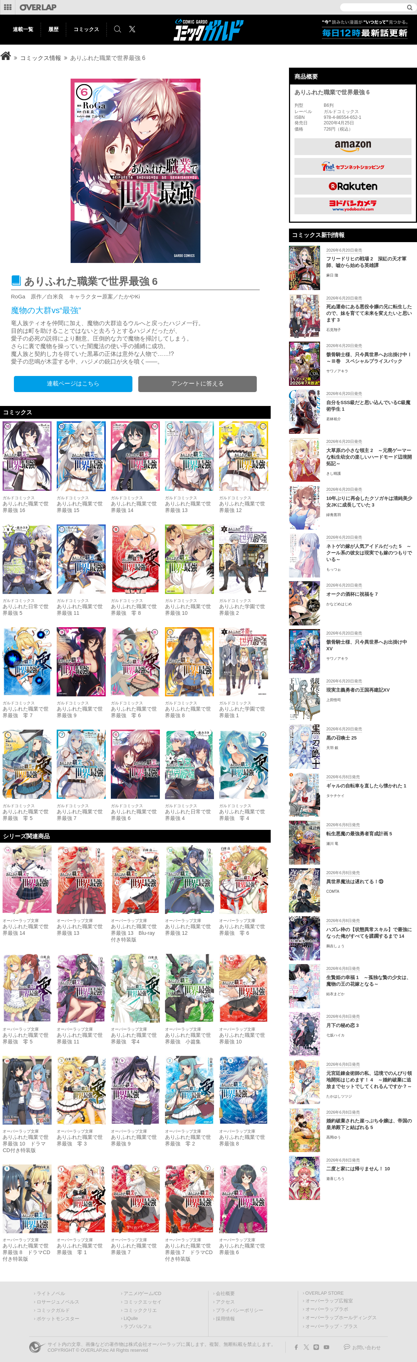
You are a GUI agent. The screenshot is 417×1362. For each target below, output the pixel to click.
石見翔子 (333, 330)
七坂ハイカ (335, 1035)
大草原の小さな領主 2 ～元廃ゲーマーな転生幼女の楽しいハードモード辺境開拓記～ (369, 457)
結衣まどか (335, 994)
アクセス (225, 1302)
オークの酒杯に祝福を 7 (352, 594)
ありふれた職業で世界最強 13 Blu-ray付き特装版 (134, 933)
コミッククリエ (140, 1310)
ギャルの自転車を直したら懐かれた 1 (366, 786)
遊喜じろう (335, 1179)
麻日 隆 (332, 275)
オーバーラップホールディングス (341, 1317)
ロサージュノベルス (58, 1302)
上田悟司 (333, 700)
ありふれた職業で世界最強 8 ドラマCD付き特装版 (26, 1252)
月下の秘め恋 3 (342, 1025)
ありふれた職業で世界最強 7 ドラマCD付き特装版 (189, 1252)
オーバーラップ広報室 (329, 1300)
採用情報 (225, 1318)
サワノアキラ (337, 371)
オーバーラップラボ (326, 1309)
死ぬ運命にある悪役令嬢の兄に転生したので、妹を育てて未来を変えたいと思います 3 (369, 313)
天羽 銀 (332, 748)
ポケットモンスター (58, 1318)
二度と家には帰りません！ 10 (358, 1168)
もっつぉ (333, 569)
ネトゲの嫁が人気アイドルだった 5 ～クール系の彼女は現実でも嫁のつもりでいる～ (369, 552)
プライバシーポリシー (239, 1310)
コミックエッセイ (143, 1302)
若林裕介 (333, 419)
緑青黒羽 (333, 515)
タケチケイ (335, 796)
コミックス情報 (40, 58)
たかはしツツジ (339, 1096)
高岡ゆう (333, 1137)
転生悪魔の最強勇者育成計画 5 (359, 833)
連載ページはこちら (73, 383)
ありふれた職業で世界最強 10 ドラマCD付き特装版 (26, 1143)
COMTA (332, 891)
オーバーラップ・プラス (331, 1326)
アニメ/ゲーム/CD (142, 1293)
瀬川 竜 (332, 844)
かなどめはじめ (339, 604)
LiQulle (131, 1318)
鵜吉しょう (335, 946)
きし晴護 (333, 473)
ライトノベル (51, 1293)
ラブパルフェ (138, 1326)
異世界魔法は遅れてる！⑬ (354, 881)
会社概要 (225, 1293)
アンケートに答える (197, 383)
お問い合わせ (366, 1347)
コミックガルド (53, 1310)
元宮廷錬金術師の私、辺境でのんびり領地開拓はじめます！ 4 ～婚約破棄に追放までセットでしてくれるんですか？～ (369, 1080)
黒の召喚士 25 (341, 738)
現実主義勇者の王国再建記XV (358, 690)
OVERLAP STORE (324, 1293)
